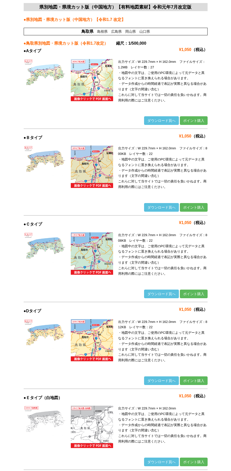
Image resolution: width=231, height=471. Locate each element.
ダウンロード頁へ (161, 121)
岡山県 (130, 32)
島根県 (102, 32)
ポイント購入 (193, 121)
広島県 (116, 32)
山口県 (144, 32)
